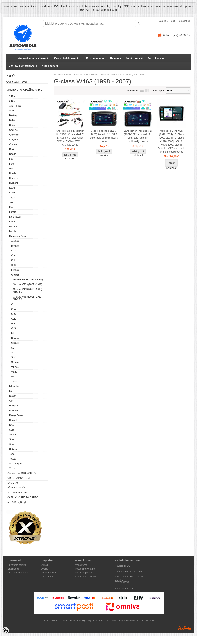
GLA (13, 309)
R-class (15, 338)
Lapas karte (47, 576)
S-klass (15, 343)
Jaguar (12, 197)
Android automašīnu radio (33, 58)
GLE (13, 318)
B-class (15, 245)
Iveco (12, 192)
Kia (11, 207)
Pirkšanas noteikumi (18, 572)
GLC (13, 314)
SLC (13, 352)
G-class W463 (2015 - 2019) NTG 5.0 (27, 298)
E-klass (15, 270)
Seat (11, 429)
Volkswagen (15, 463)
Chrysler (13, 139)
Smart (12, 439)
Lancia (12, 212)
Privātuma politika (17, 565)
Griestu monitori (95, 58)
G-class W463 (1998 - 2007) (28, 279)
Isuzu (12, 188)
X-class (15, 381)
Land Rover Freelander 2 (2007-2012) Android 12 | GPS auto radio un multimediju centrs (138, 136)
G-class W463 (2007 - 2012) (27, 284)
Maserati (13, 226)
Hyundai (13, 183)
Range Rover (16, 415)
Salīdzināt (70, 158)
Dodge (12, 154)
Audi (11, 110)
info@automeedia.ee (125, 588)
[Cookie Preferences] (5, 630)
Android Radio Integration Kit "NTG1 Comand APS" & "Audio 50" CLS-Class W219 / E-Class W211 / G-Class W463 (70, 137)
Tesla (12, 454)
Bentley (13, 115)
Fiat (11, 159)
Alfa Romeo (15, 105)
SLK (13, 357)
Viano (14, 372)
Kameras (115, 58)
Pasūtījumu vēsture (85, 568)
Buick (12, 125)
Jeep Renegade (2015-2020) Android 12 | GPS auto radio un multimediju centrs (104, 136)
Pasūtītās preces (83, 572)
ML (12, 333)
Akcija (44, 568)
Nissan (12, 396)
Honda (12, 173)
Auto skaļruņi (50, 65)
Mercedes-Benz (17, 236)
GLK (13, 323)
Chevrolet (14, 134)
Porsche (13, 410)
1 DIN (12, 96)
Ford (11, 163)
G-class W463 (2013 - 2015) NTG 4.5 (27, 290)
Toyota (12, 458)
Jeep (11, 202)
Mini (11, 391)
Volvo (12, 468)
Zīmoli (44, 565)
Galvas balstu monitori (67, 58)
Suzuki (12, 444)
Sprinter (15, 362)
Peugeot (13, 405)
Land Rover (15, 216)
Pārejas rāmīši (134, 58)
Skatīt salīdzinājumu (85, 576)
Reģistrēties (184, 21)
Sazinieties (13, 568)
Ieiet (173, 21)
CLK (13, 260)
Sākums (58, 74)
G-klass (15, 274)
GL (12, 304)
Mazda (12, 231)
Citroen (13, 144)
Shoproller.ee (184, 628)
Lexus (12, 221)
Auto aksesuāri (156, 58)
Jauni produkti (48, 572)
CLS (13, 265)
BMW (12, 120)
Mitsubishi (14, 386)
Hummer (13, 178)
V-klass (15, 367)
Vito (13, 376)
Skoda (12, 434)
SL (12, 347)
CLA (13, 255)
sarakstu (142, 90)
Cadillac (13, 130)
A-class (15, 241)
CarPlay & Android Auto (23, 65)
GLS (13, 328)
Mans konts (81, 565)
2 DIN (12, 101)
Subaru (13, 449)
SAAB (12, 425)
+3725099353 (122, 582)
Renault (13, 420)
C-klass (15, 250)
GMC (12, 168)
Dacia (12, 149)
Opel (11, 400)
